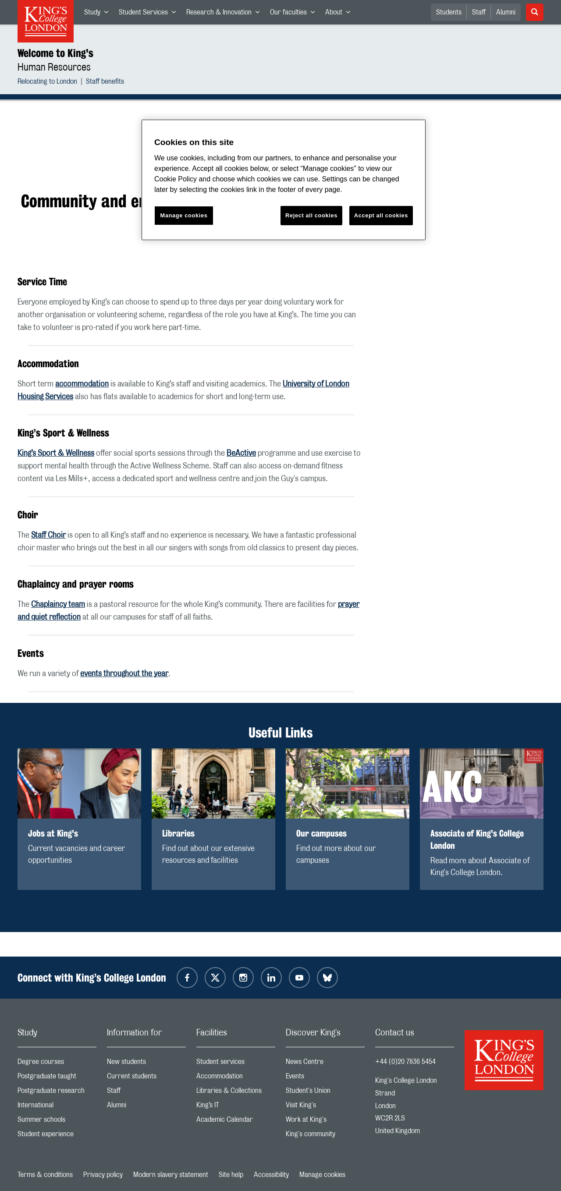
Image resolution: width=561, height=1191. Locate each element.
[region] (283, 180)
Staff (479, 12)
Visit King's (325, 1107)
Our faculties (295, 14)
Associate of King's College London (477, 839)
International (57, 1107)
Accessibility (271, 1174)
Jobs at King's (53, 833)
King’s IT (235, 1107)
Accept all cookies (381, 215)
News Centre (325, 1063)
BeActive (241, 453)
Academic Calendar (235, 1121)
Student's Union (325, 1092)
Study (99, 14)
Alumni (505, 12)
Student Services (150, 14)
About (340, 14)
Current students (146, 1078)
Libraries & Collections (235, 1092)
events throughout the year (124, 674)
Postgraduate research (57, 1092)
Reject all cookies (311, 215)
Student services (235, 1063)
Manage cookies (322, 1174)
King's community (325, 1136)
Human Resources (54, 67)
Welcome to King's (55, 53)
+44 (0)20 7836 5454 (405, 1061)
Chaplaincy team (58, 605)
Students (449, 12)
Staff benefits (105, 82)
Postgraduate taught (57, 1078)
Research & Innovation (225, 14)
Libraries (178, 833)
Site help (231, 1174)
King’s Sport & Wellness (56, 453)
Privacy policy (103, 1174)
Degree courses (57, 1063)
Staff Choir (48, 535)
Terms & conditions (45, 1174)
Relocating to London (47, 82)
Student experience (57, 1136)
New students (146, 1063)
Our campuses (321, 833)
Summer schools (57, 1121)
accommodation (82, 384)
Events (325, 1078)
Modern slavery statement (170, 1174)
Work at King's (325, 1121)
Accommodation (235, 1078)
